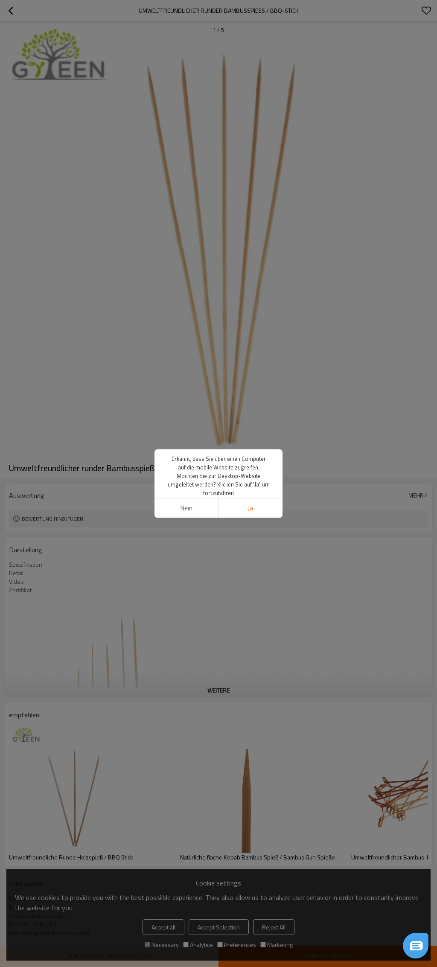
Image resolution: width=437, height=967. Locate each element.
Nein (186, 508)
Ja (250, 508)
